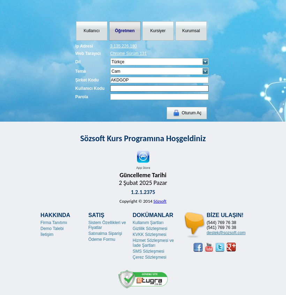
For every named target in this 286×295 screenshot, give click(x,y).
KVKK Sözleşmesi (149, 234)
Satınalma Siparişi (105, 233)
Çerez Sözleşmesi (149, 257)
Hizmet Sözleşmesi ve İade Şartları (153, 243)
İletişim (46, 234)
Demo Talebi (51, 228)
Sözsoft (160, 201)
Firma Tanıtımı (53, 222)
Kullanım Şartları (148, 222)
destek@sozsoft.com (226, 232)
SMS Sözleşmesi (148, 251)
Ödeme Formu (101, 239)
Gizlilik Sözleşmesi (150, 228)
